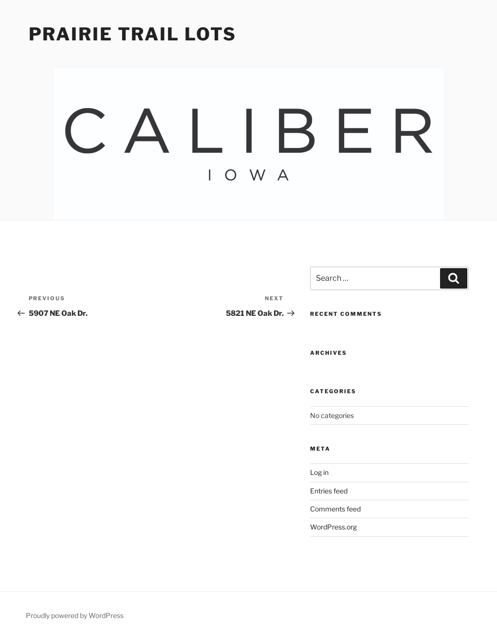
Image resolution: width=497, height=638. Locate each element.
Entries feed (329, 491)
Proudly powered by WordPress (75, 615)
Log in (319, 472)
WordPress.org (333, 527)
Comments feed (335, 509)
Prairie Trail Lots (133, 34)
